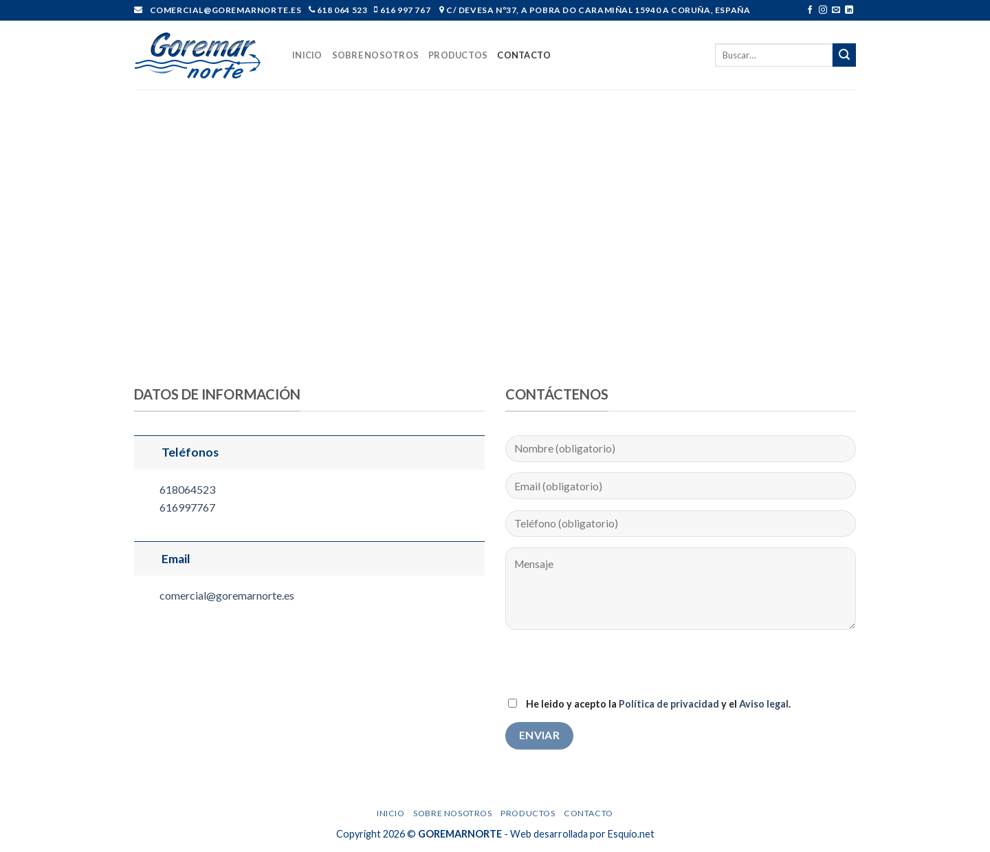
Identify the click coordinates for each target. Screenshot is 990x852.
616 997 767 (404, 10)
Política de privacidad (669, 704)
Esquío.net (631, 834)
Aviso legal (764, 704)
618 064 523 (341, 10)
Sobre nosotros (375, 55)
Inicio (307, 55)
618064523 (187, 489)
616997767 (187, 507)
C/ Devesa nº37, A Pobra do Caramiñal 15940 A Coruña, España (597, 10)
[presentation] (609, 668)
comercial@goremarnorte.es (227, 595)
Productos (457, 55)
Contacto (524, 55)
